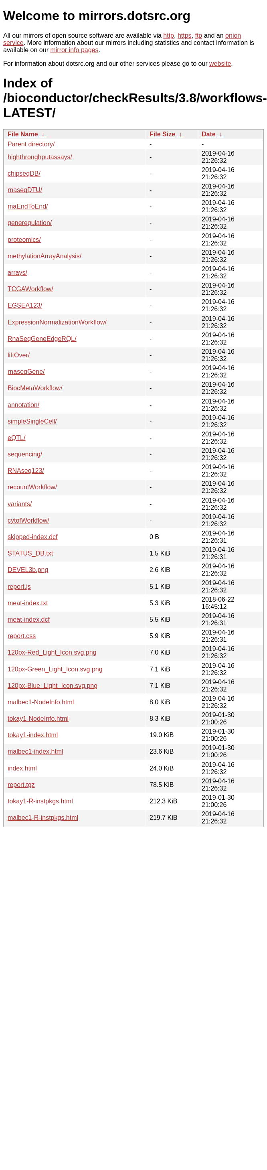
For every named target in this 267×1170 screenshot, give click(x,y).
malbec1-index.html (35, 751)
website (220, 63)
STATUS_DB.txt (30, 553)
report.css (22, 636)
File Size (162, 134)
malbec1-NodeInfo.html (41, 702)
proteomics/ (24, 239)
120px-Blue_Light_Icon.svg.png (52, 685)
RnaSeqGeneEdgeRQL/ (42, 338)
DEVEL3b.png (28, 569)
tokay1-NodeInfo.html (38, 718)
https (185, 35)
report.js (19, 586)
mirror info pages (74, 50)
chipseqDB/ (24, 173)
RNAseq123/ (26, 470)
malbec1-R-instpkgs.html (43, 817)
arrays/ (17, 272)
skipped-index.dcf (33, 536)
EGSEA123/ (25, 305)
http (168, 35)
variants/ (20, 504)
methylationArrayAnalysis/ (44, 256)
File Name (23, 134)
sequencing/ (25, 454)
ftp (198, 35)
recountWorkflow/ (32, 487)
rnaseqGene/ (26, 371)
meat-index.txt (28, 603)
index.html (22, 768)
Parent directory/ (31, 144)
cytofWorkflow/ (28, 520)
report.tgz (21, 784)
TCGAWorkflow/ (30, 289)
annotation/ (23, 404)
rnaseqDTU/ (25, 190)
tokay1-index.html (33, 735)
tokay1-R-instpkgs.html (40, 801)
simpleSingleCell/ (32, 421)
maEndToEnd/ (28, 206)
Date (209, 134)
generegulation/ (30, 222)
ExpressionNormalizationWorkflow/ (57, 322)
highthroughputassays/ (40, 157)
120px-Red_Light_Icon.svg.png (52, 652)
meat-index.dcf (29, 619)
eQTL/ (16, 437)
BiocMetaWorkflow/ (35, 388)
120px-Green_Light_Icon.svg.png (55, 669)
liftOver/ (19, 355)
